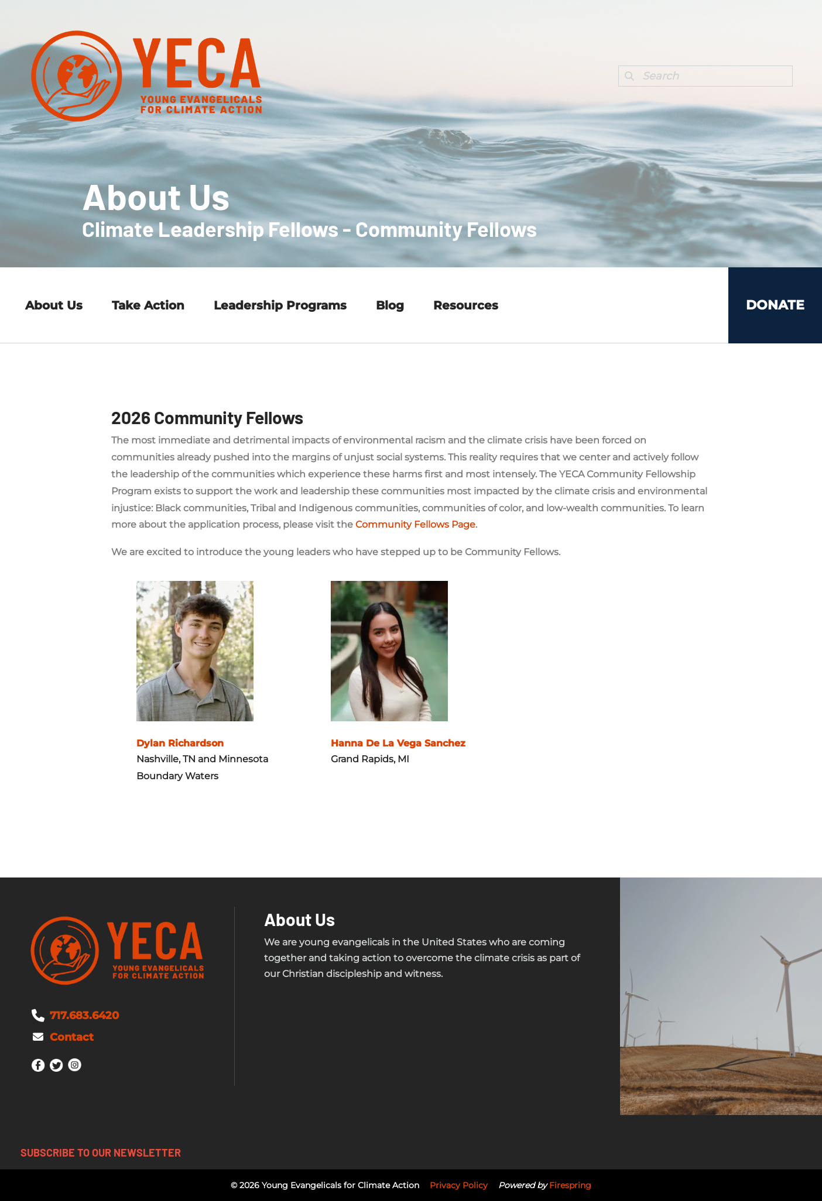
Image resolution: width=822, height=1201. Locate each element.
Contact (72, 1037)
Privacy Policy (459, 1185)
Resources (465, 305)
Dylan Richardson (180, 743)
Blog (390, 305)
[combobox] (705, 76)
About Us (54, 305)
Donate (775, 305)
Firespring (570, 1185)
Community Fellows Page (415, 524)
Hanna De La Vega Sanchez (398, 743)
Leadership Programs (280, 305)
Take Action (148, 305)
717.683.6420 (84, 1015)
